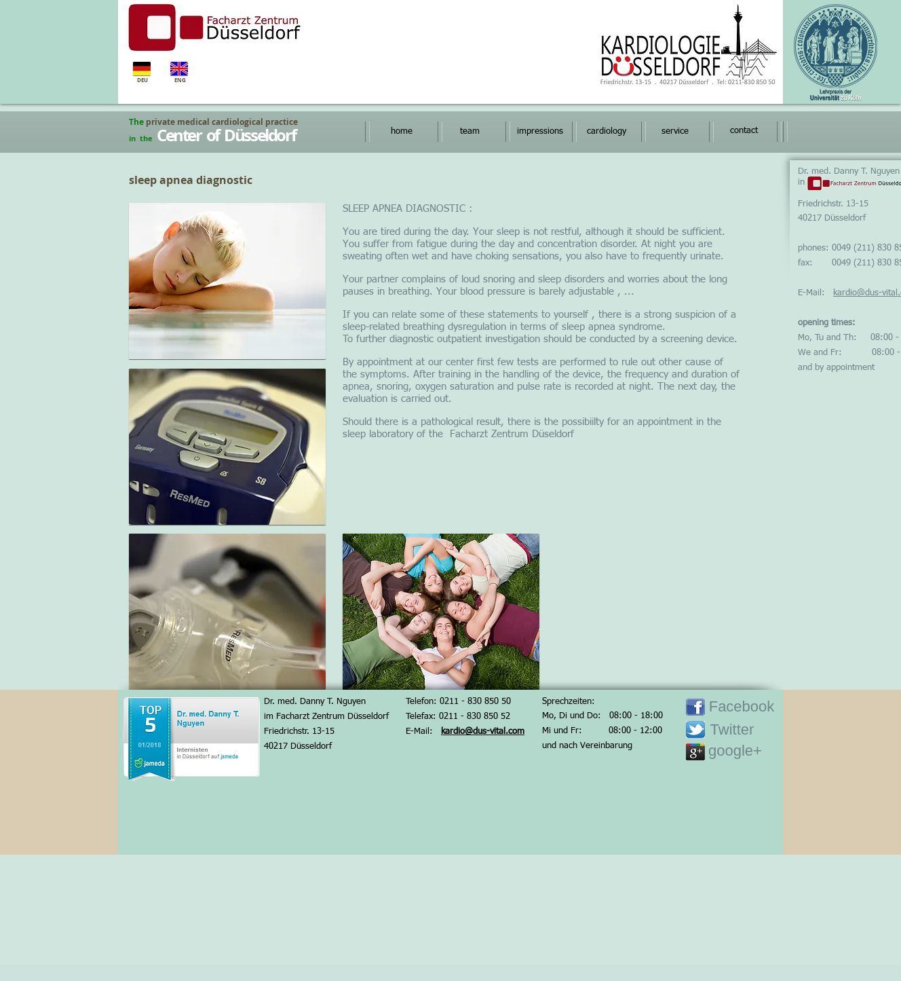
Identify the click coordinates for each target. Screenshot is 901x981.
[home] (401, 132)
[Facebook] (741, 707)
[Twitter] (732, 730)
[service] (674, 132)
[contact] (744, 131)
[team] (470, 132)
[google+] (735, 751)
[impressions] (539, 132)
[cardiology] (606, 132)
